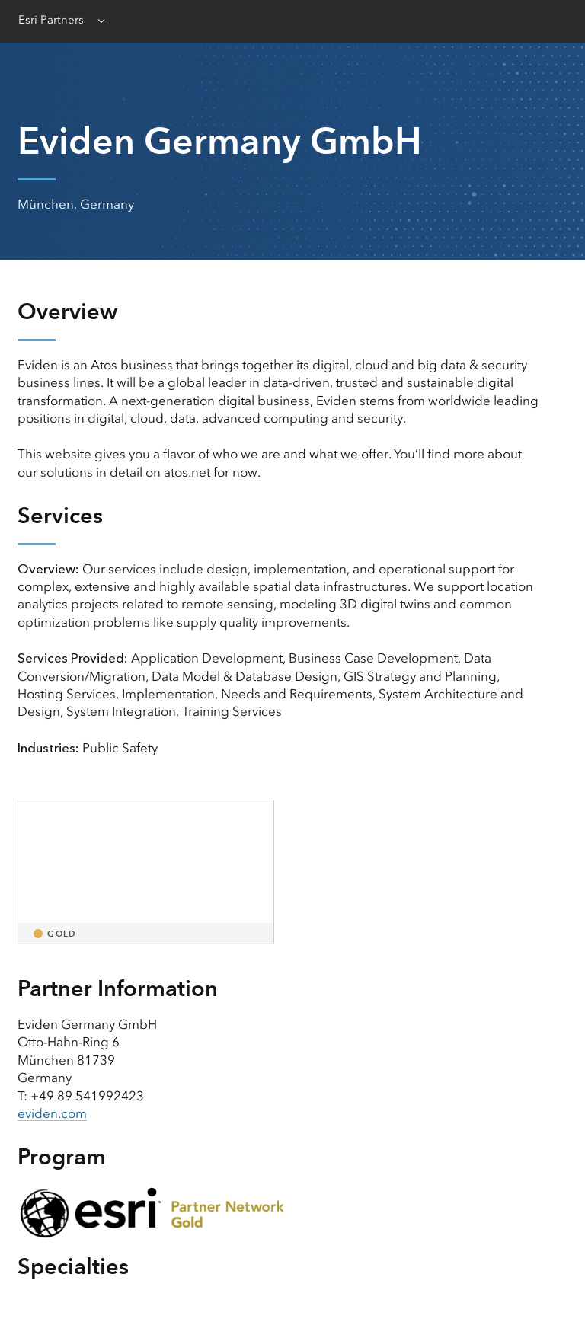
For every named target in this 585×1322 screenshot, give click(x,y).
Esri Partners (51, 20)
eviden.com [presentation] (52, 1113)
